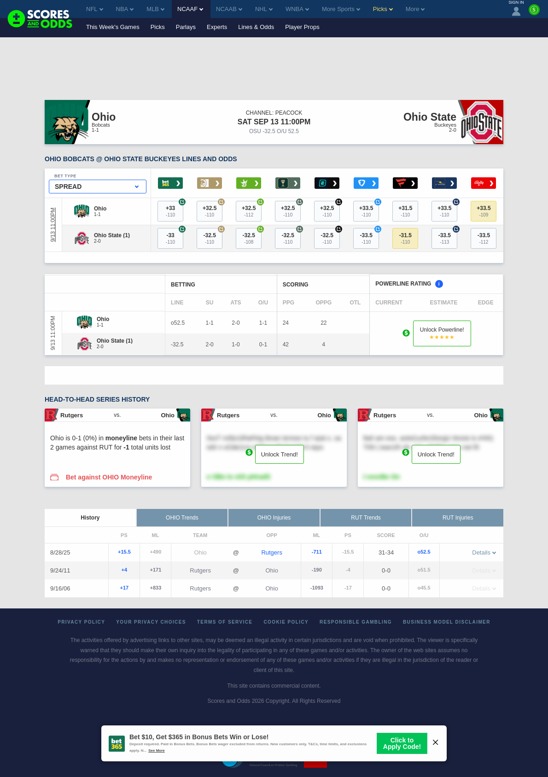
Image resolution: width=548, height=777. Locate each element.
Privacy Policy (81, 622)
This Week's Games (113, 26)
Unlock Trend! (279, 454)
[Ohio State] (112, 235)
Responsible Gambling (356, 622)
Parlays (186, 26)
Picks (158, 26)
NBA (125, 9)
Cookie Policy (286, 622)
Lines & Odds (256, 26)
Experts (217, 26)
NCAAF (190, 9)
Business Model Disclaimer (446, 622)
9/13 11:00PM (53, 225)
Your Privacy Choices (151, 622)
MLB (155, 9)
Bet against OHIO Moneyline (109, 477)
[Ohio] (100, 208)
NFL (94, 9)
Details (484, 552)
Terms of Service (225, 622)
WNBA (297, 9)
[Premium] (534, 13)
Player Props (302, 26)
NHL (264, 9)
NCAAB (229, 9)
